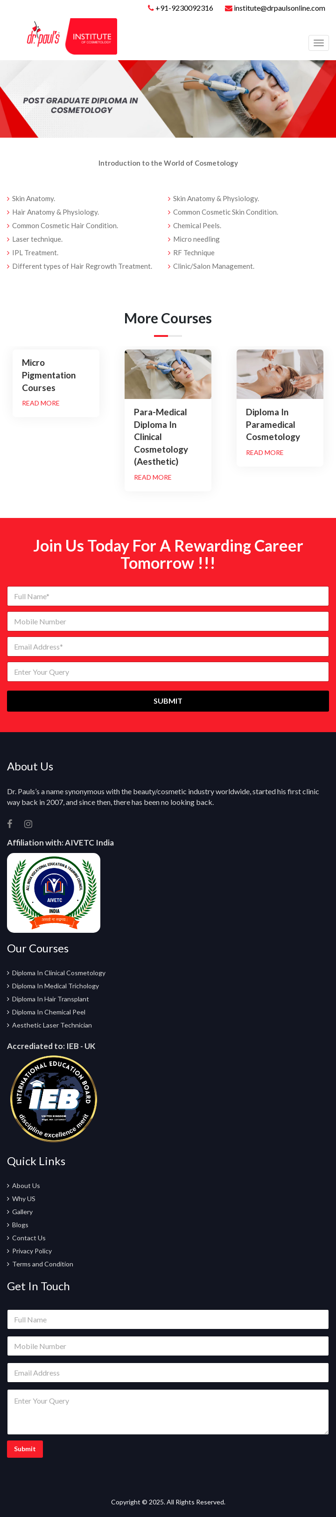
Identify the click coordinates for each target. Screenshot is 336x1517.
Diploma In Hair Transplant (50, 999)
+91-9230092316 (184, 7)
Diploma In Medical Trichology (55, 986)
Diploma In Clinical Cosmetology (58, 973)
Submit (25, 1449)
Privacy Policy (32, 1251)
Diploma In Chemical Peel (48, 1012)
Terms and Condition (42, 1264)
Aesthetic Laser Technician (52, 1025)
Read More (41, 403)
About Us (26, 1185)
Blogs (20, 1225)
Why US (23, 1198)
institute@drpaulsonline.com (275, 7)
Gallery (22, 1212)
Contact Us (29, 1238)
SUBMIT (168, 700)
